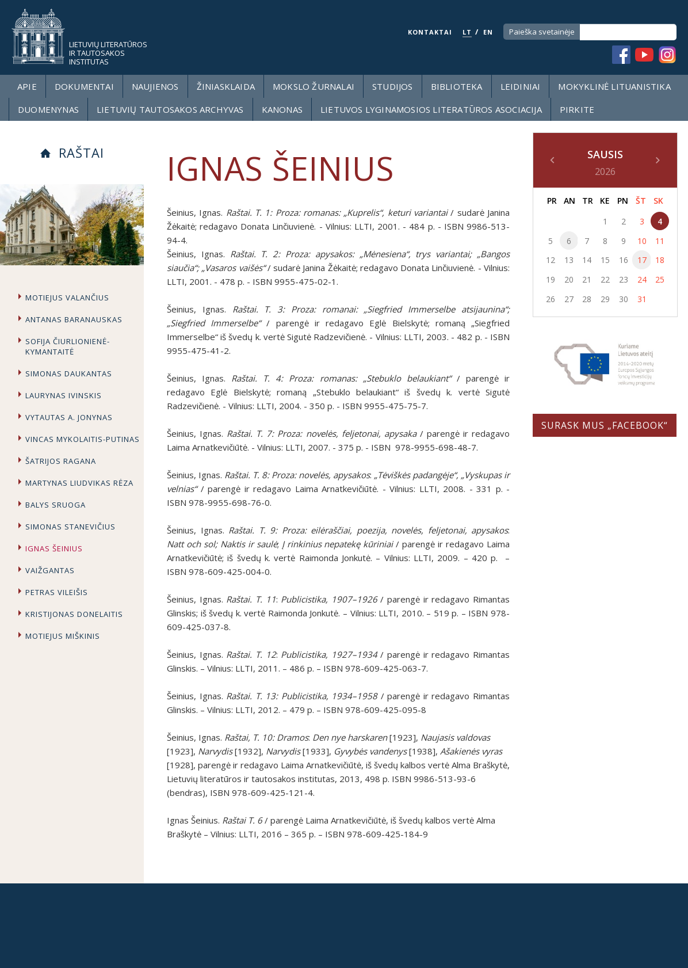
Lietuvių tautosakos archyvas (170, 109)
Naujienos (155, 86)
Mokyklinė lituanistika (614, 86)
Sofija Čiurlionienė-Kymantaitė (67, 346)
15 (605, 259)
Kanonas (282, 109)
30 (623, 299)
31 (642, 299)
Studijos (392, 86)
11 (659, 240)
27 (569, 299)
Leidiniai (520, 86)
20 (569, 279)
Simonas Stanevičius (70, 526)
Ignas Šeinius (54, 548)
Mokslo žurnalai (313, 86)
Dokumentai (84, 86)
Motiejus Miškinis (62, 636)
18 (659, 259)
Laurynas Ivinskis (63, 395)
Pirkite (577, 109)
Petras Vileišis (56, 592)
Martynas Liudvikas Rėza (79, 483)
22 (605, 279)
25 (659, 279)
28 (586, 299)
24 (642, 279)
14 (586, 259)
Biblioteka (457, 86)
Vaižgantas (50, 570)
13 (569, 259)
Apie (27, 86)
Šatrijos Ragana (60, 461)
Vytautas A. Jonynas (69, 417)
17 (642, 259)
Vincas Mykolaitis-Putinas (82, 439)
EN (488, 32)
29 (605, 299)
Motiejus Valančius (67, 297)
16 (623, 259)
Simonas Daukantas (68, 373)
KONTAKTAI (430, 32)
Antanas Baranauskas (74, 319)
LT (467, 32)
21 (586, 279)
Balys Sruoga (55, 505)
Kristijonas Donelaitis (74, 614)
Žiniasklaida (226, 86)
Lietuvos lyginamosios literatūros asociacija (431, 109)
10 (642, 240)
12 (550, 259)
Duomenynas (48, 109)
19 (550, 279)
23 (623, 279)
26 (550, 299)
